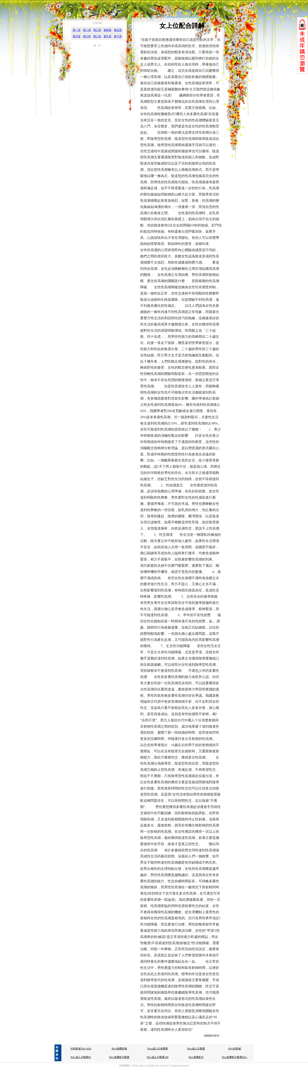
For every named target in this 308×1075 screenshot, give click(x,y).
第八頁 (97, 36)
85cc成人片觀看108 (157, 1057)
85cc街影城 (234, 1048)
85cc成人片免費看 (157, 1048)
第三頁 (97, 30)
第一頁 (76, 30)
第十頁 (118, 36)
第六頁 (76, 36)
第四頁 (107, 30)
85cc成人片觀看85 (81, 1057)
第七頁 (87, 36)
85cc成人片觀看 (196, 1048)
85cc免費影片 (196, 1057)
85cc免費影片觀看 (119, 1057)
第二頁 (87, 30)
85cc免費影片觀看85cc (234, 1057)
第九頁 (107, 36)
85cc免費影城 (119, 1048)
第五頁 (118, 30)
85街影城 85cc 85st (80, 1048)
